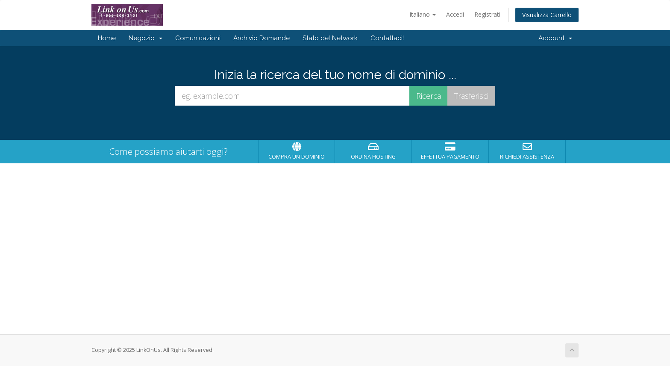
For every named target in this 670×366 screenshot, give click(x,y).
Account (555, 38)
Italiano (422, 14)
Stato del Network (330, 38)
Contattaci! (387, 38)
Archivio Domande (261, 38)
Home (107, 38)
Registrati (487, 14)
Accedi (455, 14)
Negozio (145, 38)
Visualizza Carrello (547, 15)
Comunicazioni (197, 38)
